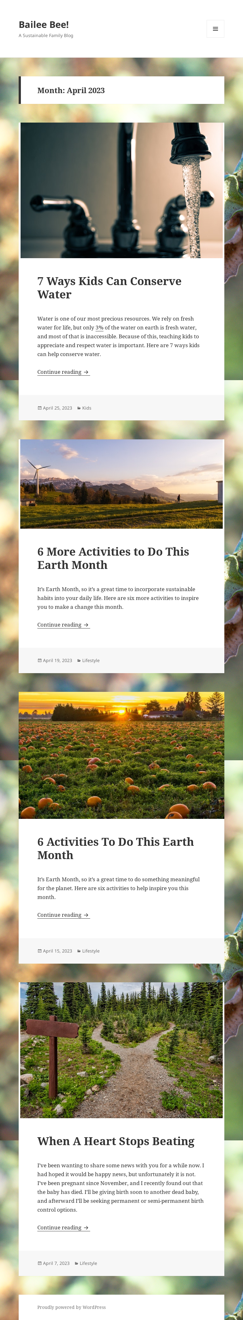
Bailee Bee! (44, 24)
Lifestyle (91, 660)
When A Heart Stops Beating (116, 1140)
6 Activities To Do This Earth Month (115, 848)
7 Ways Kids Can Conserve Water (109, 287)
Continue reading (63, 371)
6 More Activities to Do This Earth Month (113, 558)
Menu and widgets (215, 37)
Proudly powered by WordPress (71, 1307)
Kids (86, 408)
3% (99, 327)
